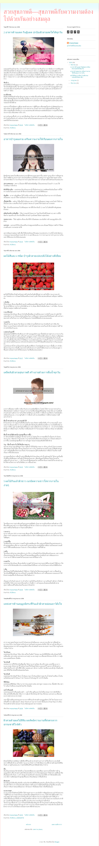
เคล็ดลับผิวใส (20, 818)
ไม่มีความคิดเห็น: (30, 125)
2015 (70, 62)
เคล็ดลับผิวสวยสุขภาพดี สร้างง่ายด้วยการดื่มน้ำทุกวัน (32, 372)
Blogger (57, 842)
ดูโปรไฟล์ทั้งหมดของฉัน (74, 46)
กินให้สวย (13, 128)
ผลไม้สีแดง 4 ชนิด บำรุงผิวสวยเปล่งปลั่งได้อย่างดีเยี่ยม (32, 256)
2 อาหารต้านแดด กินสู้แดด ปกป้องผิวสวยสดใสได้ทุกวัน (33, 32)
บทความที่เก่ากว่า (57, 824)
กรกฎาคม (74, 80)
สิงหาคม (73, 65)
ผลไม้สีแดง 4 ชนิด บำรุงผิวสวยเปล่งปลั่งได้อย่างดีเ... (79, 76)
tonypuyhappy (73, 43)
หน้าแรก (28, 824)
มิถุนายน (73, 83)
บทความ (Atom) (37, 829)
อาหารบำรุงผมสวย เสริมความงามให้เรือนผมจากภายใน (33, 139)
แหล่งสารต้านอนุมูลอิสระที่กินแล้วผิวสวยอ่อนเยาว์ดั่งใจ (33, 604)
